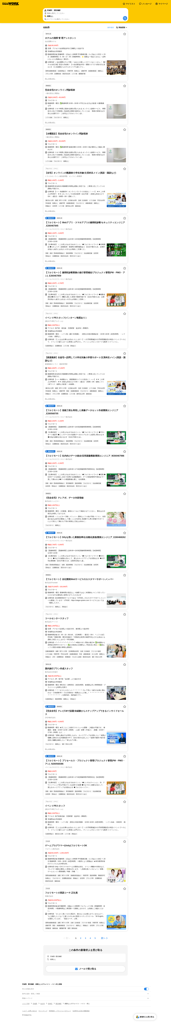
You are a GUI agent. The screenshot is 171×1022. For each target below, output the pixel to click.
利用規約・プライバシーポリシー (60, 1011)
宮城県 (35, 1003)
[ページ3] (85, 938)
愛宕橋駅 (58, 1003)
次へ (103, 938)
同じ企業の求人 (50, 79)
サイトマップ (42, 1011)
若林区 (50, 1003)
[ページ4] (90, 938)
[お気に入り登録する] (125, 34)
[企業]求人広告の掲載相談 (81, 1011)
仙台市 (42, 1003)
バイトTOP (26, 1003)
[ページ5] (95, 938)
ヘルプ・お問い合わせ (29, 1011)
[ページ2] (81, 938)
